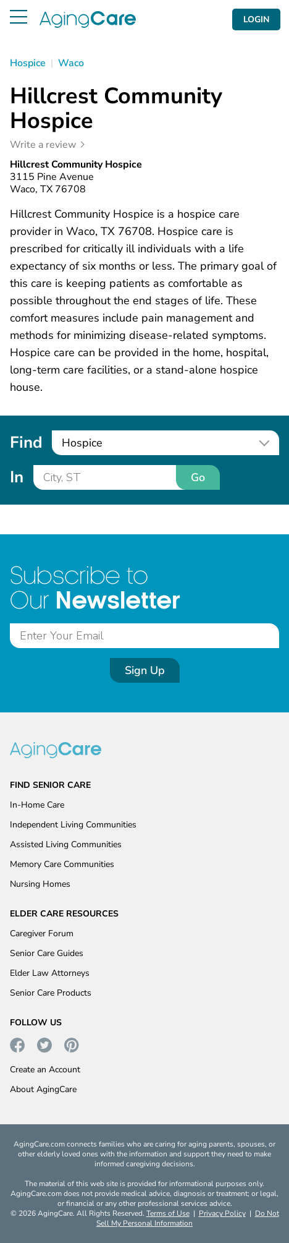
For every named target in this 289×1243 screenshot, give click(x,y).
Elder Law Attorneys (50, 973)
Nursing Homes (40, 884)
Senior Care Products (50, 993)
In (16, 477)
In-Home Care (37, 805)
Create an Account (45, 1069)
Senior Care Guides (46, 953)
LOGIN (256, 19)
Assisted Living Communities (66, 844)
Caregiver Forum (41, 933)
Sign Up (145, 670)
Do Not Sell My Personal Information (187, 1218)
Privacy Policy (222, 1213)
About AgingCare (43, 1089)
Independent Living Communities (73, 825)
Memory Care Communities (62, 864)
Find (26, 442)
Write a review (43, 145)
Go (198, 477)
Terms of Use (168, 1213)
